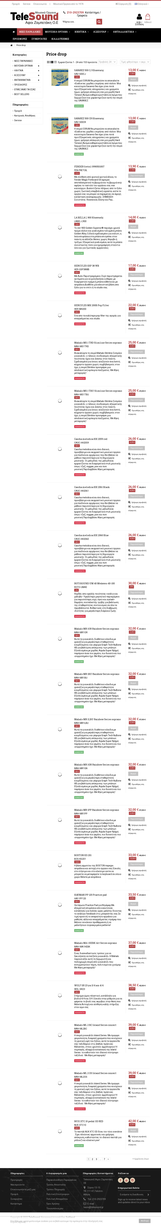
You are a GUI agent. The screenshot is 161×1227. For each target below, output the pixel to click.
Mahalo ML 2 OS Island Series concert (95, 1073)
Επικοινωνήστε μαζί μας (23, 1189)
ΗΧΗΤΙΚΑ (18, 70)
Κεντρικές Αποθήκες (24, 115)
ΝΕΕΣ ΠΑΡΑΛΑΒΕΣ (23, 61)
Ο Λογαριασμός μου (56, 1173)
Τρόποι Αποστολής (56, 1184)
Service (26, 4)
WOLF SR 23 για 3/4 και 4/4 (89, 985)
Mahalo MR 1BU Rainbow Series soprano (96, 674)
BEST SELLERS (21, 94)
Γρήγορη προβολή (138, 86)
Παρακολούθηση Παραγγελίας (61, 1180)
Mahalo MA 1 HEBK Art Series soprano (95, 942)
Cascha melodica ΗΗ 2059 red (90, 438)
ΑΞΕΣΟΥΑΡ (19, 75)
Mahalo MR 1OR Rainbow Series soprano (96, 628)
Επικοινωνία (40, 4)
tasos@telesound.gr (93, 1207)
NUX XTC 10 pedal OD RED (88, 1121)
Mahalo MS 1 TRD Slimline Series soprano (98, 342)
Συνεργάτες (16, 1199)
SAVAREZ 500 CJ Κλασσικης (89, 70)
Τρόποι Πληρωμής (55, 1189)
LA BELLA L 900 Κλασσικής (89, 217)
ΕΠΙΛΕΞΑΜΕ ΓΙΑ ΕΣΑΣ (25, 89)
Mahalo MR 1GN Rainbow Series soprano (96, 764)
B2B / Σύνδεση (139, 23)
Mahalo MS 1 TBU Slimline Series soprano (98, 390)
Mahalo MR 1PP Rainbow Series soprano (96, 809)
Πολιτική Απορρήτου (57, 1199)
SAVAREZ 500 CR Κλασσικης (89, 118)
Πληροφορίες (20, 104)
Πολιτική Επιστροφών (57, 1194)
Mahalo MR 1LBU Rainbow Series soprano (97, 719)
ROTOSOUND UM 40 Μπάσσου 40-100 (94, 583)
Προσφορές (17, 1180)
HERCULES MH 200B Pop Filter (91, 305)
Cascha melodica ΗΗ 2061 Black (92, 487)
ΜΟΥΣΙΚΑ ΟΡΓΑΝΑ (23, 65)
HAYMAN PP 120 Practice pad (90, 894)
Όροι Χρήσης (53, 1203)
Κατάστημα (16, 1203)
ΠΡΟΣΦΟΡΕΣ (20, 84)
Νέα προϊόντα (17, 1184)
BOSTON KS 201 (83, 855)
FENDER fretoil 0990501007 (89, 166)
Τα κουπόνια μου (54, 1208)
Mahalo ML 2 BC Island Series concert (95, 1024)
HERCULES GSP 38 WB (86, 265)
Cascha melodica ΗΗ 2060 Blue (91, 535)
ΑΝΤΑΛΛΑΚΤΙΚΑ (22, 80)
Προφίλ (16, 4)
